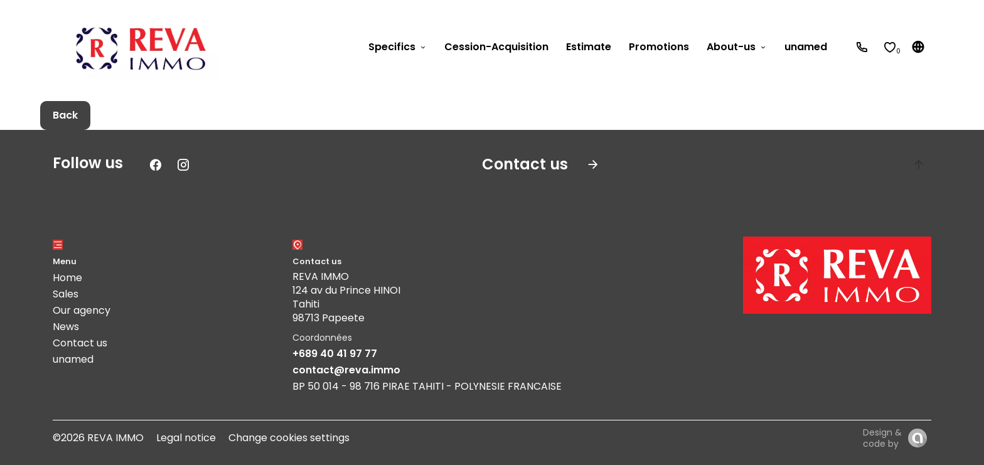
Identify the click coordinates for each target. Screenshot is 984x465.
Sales (65, 294)
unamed (73, 359)
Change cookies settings (289, 437)
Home (67, 277)
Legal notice (186, 437)
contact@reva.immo (346, 370)
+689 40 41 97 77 (334, 353)
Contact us (80, 343)
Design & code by (882, 438)
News (66, 326)
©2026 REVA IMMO (98, 437)
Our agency (81, 310)
